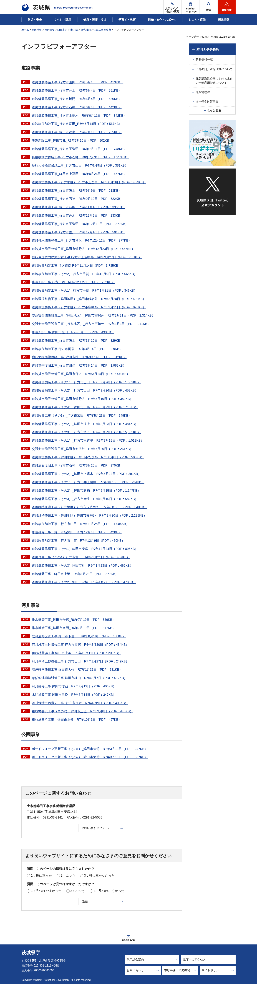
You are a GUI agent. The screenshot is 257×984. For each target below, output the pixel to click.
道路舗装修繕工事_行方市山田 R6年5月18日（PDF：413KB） (77, 82)
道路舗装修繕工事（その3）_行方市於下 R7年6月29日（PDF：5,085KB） (86, 432)
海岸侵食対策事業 (207, 101)
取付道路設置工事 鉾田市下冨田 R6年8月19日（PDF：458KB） (79, 636)
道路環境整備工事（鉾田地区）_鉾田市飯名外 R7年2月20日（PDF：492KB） (89, 299)
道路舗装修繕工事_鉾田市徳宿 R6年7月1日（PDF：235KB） (77, 132)
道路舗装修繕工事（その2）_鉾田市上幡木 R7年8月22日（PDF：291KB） (86, 474)
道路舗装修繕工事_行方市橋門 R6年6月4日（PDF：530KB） (77, 99)
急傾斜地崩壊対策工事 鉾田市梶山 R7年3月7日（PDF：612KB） (79, 678)
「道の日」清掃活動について (214, 69)
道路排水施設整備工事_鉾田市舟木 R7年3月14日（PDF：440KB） (81, 374)
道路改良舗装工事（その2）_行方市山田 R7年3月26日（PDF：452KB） (85, 390)
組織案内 (62, 29)
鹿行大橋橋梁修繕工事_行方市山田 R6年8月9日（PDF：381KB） (80, 165)
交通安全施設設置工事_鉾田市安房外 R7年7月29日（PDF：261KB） (82, 449)
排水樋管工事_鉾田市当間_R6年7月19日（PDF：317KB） (73, 628)
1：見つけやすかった (46, 891)
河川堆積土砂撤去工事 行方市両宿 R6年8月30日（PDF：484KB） (80, 644)
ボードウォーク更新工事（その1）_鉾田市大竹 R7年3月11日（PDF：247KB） (90, 749)
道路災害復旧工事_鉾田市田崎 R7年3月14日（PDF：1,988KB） (79, 365)
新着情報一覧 (204, 59)
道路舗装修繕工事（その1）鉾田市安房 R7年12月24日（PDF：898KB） (85, 549)
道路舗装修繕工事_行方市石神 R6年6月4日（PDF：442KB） (77, 107)
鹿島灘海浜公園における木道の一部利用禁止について (214, 80)
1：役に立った (41, 875)
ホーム (25, 29)
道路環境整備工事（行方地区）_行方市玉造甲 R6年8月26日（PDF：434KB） (89, 182)
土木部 (74, 29)
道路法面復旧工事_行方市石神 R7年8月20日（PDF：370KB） (77, 465)
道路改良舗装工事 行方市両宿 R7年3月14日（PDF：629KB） (77, 349)
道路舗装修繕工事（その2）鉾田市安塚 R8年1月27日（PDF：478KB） (84, 582)
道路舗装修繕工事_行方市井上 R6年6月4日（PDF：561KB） (77, 90)
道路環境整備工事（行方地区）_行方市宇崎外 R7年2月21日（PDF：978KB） (89, 307)
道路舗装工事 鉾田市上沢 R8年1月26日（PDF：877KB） (75, 574)
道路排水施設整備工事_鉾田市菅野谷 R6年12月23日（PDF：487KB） (83, 249)
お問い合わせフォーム (96, 828)
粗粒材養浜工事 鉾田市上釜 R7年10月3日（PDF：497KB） (77, 719)
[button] (191, 7)
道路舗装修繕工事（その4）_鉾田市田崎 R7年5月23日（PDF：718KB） (85, 407)
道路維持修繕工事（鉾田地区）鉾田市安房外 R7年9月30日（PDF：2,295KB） (89, 515)
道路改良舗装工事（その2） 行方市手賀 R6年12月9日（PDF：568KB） (84, 274)
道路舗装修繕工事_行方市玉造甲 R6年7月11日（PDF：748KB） (79, 149)
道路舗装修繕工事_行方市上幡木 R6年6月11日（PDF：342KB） (79, 115)
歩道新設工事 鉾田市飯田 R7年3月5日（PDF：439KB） (73, 332)
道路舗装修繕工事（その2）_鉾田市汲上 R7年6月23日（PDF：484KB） (85, 424)
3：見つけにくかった (109, 891)
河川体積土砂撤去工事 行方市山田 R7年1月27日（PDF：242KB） (80, 661)
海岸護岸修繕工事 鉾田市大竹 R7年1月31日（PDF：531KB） (77, 669)
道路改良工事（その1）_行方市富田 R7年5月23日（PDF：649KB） (82, 415)
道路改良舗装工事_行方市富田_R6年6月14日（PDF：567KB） (77, 124)
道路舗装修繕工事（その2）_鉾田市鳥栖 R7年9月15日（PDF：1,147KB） (86, 490)
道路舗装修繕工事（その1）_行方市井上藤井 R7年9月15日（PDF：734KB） (88, 482)
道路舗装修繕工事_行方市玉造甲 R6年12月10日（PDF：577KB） (80, 224)
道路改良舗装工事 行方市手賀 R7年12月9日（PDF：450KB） (78, 540)
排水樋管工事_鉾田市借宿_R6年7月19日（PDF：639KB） (73, 620)
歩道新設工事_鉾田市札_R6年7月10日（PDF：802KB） (72, 140)
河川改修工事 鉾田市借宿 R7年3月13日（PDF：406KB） (74, 686)
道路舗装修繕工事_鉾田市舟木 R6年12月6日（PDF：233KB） (77, 215)
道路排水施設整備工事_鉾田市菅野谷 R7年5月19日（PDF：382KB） (82, 399)
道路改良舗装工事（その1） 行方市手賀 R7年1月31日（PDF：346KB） (84, 290)
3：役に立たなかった (99, 875)
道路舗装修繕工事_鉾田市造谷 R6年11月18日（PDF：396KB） (78, 207)
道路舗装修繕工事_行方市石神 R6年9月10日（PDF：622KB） (77, 199)
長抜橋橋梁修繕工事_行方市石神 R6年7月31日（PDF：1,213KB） (80, 157)
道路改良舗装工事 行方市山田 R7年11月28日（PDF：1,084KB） (80, 524)
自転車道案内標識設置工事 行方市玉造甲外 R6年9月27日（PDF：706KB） (87, 257)
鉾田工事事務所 (102, 29)
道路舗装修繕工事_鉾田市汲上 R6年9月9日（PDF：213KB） (77, 190)
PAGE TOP (128, 940)
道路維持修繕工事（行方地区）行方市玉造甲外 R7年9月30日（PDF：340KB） (89, 507)
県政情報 (37, 29)
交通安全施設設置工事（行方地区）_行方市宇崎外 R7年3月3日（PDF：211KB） (91, 324)
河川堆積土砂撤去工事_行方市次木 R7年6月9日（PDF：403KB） (80, 703)
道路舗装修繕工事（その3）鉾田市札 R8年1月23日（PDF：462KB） (82, 565)
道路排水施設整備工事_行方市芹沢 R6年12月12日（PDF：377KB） (82, 240)
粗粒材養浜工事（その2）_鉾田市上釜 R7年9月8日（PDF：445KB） (82, 711)
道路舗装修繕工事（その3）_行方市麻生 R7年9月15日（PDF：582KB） (85, 499)
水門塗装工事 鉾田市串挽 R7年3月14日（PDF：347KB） (74, 694)
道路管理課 (203, 92)
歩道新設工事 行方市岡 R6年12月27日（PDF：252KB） (73, 282)
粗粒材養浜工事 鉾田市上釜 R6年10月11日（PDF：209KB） (76, 653)
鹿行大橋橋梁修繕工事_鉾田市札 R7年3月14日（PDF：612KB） (79, 357)
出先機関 (86, 29)
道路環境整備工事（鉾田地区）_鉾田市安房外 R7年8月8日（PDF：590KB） (88, 457)
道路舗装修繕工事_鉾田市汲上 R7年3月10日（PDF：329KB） (77, 340)
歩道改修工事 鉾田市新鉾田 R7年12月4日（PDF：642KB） (77, 532)
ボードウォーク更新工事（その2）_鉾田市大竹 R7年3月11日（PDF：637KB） (90, 757)
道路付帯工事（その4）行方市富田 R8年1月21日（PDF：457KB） (81, 557)
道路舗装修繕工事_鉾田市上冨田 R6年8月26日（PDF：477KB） (79, 174)
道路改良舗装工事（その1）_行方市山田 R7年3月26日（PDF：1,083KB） (86, 382)
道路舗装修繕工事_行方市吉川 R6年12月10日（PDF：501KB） (78, 232)
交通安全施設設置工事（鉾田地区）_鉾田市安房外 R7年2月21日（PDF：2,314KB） (93, 315)
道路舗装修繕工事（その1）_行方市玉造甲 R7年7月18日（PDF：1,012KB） (88, 440)
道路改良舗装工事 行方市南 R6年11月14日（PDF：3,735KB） (76, 265)
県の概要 (50, 29)
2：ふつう (68, 875)
